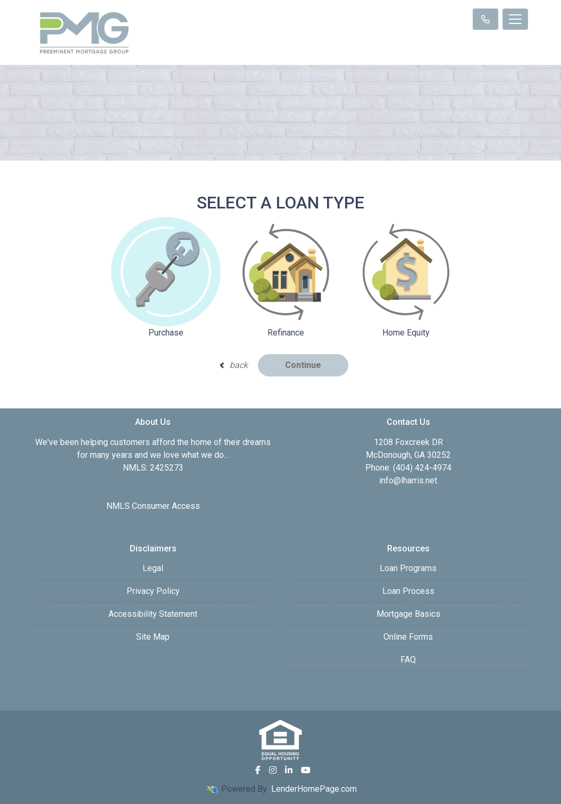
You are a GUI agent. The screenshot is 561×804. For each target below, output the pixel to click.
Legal (153, 568)
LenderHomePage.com (314, 789)
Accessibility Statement (152, 614)
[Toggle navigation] (515, 19)
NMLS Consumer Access (153, 506)
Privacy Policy (153, 591)
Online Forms (408, 637)
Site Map (153, 637)
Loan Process (408, 591)
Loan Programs (408, 568)
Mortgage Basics (408, 614)
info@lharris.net (408, 480)
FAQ (408, 660)
